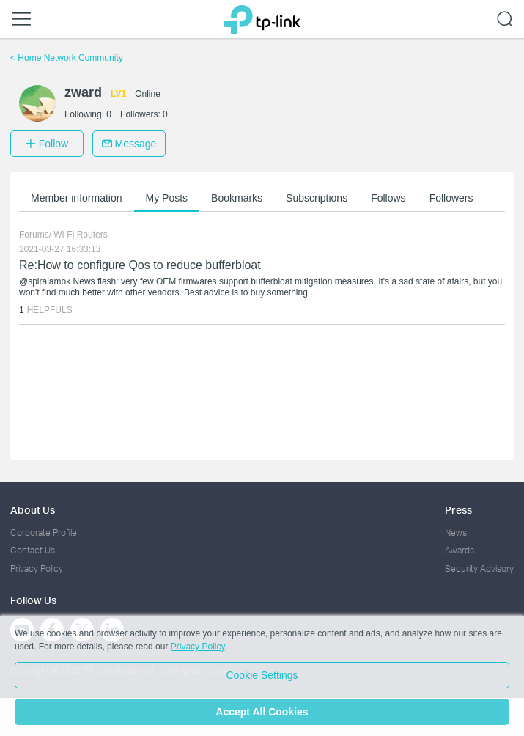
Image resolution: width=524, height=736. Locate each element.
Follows (388, 198)
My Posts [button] (167, 198)
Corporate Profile (43, 532)
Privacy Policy (36, 568)
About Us (32, 510)
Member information (76, 198)
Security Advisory (479, 568)
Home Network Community (66, 58)
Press (458, 510)
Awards (459, 550)
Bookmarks (236, 198)
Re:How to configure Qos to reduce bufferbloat (140, 265)
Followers (451, 198)
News (456, 532)
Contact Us (32, 550)
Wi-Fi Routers (80, 234)
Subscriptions (316, 198)
